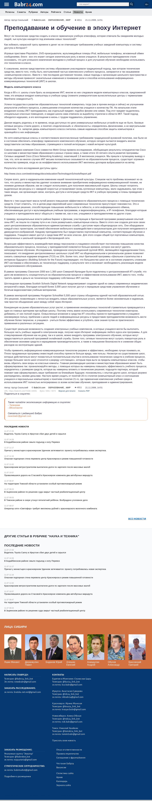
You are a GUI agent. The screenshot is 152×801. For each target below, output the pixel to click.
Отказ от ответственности (69, 750)
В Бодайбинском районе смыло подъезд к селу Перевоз (32, 442)
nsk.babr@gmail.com (72, 722)
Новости (78, 12)
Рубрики (33, 12)
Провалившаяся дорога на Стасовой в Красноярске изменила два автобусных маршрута (48, 475)
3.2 (21, 795)
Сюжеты (21, 12)
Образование (56, 20)
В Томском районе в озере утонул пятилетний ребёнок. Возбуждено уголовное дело (46, 500)
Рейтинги (56, 12)
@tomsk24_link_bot (72, 731)
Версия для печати (67, 391)
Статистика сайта (65, 773)
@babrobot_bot (22, 757)
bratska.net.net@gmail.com (27, 692)
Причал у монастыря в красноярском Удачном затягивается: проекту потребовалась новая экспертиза (55, 450)
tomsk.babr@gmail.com (73, 734)
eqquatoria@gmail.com (25, 760)
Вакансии (61, 767)
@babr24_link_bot (24, 679)
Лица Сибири (15, 626)
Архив (88, 12)
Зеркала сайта (63, 785)
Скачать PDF (84, 391)
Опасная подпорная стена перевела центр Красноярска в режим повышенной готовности (48, 459)
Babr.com (28, 4)
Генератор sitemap (68, 795)
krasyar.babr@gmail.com (74, 709)
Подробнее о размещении (17, 776)
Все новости (137, 518)
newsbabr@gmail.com (19, 416)
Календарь (61, 781)
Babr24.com (39, 20)
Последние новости (16, 426)
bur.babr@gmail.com (72, 685)
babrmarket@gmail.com (25, 770)
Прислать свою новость (64, 740)
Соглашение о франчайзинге (71, 758)
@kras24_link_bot (71, 706)
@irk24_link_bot (71, 694)
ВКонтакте (15, 408)
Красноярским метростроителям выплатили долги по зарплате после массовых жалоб (47, 467)
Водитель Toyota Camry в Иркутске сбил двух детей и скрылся (35, 434)
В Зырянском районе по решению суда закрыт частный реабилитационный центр (44, 492)
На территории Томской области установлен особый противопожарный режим (43, 484)
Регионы (9, 12)
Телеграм (14, 405)
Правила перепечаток (67, 754)
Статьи (67, 12)
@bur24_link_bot (71, 682)
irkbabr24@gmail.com (72, 697)
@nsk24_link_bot (71, 719)
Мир (68, 20)
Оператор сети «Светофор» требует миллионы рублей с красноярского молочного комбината (50, 508)
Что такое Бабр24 (65, 763)
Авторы (44, 12)
